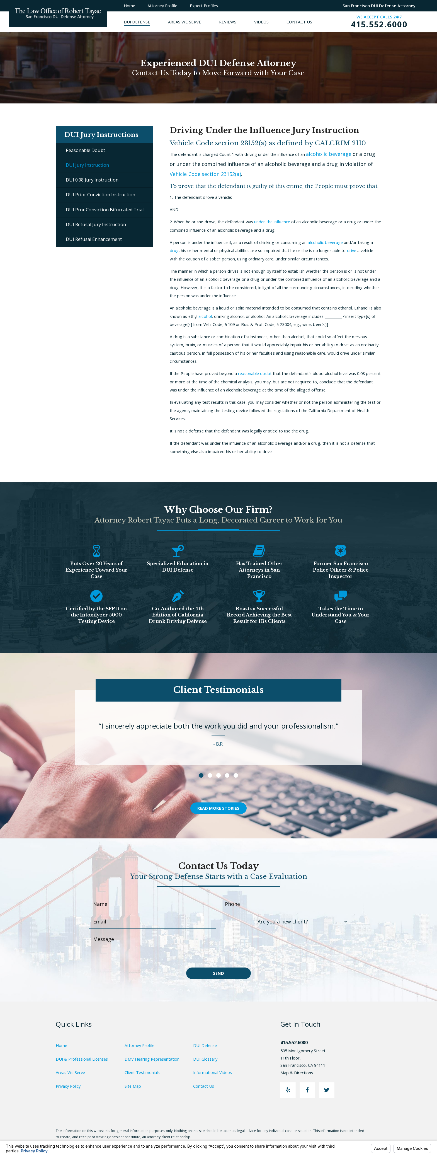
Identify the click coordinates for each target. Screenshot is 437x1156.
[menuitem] (146, 21)
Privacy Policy (68, 1086)
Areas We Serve (70, 1072)
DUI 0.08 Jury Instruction (92, 180)
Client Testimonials (142, 1072)
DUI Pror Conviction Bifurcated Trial (105, 210)
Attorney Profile (139, 1045)
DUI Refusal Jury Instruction (96, 224)
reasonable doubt (255, 373)
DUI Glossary (205, 1059)
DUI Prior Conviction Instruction (100, 195)
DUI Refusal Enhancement (94, 239)
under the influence (272, 221)
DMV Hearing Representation (152, 1059)
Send (218, 973)
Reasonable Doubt (85, 150)
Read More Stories (218, 808)
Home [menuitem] (129, 5)
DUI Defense (205, 1045)
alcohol (205, 316)
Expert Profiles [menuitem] (204, 5)
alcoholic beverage (328, 154)
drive (351, 250)
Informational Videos (212, 1072)
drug (174, 250)
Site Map (133, 1086)
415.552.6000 (379, 24)
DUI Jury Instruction (87, 165)
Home (61, 1045)
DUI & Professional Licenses (82, 1059)
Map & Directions (299, 1072)
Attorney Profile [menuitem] (162, 5)
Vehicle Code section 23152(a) (205, 174)
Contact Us (203, 1086)
